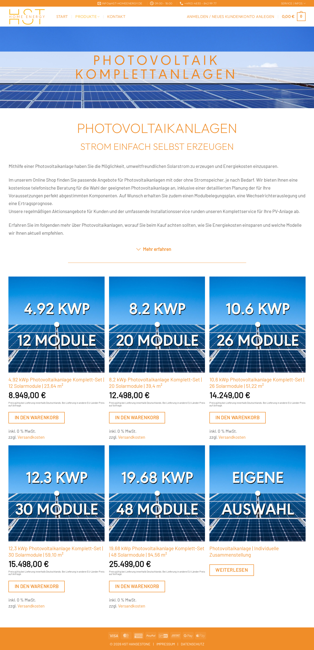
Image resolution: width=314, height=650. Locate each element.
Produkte (87, 16)
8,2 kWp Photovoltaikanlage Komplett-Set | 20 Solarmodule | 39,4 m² (155, 382)
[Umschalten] (138, 249)
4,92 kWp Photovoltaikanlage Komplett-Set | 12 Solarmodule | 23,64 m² (56, 382)
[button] (230, 17)
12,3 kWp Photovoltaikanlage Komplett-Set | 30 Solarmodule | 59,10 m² (55, 551)
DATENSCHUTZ (192, 644)
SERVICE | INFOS (293, 3)
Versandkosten (31, 437)
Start (62, 16)
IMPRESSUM (165, 644)
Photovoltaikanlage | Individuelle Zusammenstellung (244, 551)
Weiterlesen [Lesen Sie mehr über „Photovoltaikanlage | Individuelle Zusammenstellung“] (231, 570)
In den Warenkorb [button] (37, 417)
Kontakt (116, 16)
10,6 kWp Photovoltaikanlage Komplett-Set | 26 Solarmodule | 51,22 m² (256, 382)
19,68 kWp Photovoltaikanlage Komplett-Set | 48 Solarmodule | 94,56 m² (156, 551)
